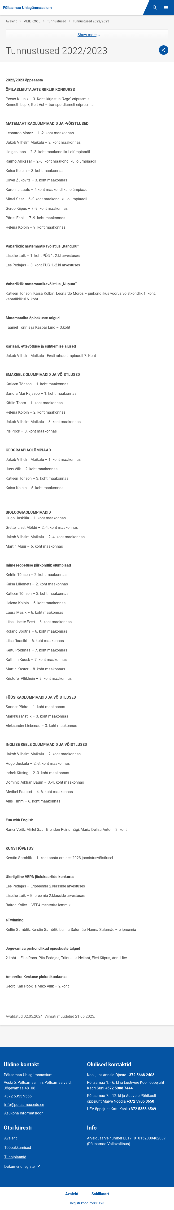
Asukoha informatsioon (24, 1113)
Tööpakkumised (17, 1147)
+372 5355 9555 (18, 1096)
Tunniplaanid (15, 1157)
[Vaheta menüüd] (166, 7)
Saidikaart (100, 1194)
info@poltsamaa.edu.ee (24, 1104)
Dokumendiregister (20, 1166)
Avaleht (11, 21)
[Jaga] (163, 50)
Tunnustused (56, 21)
